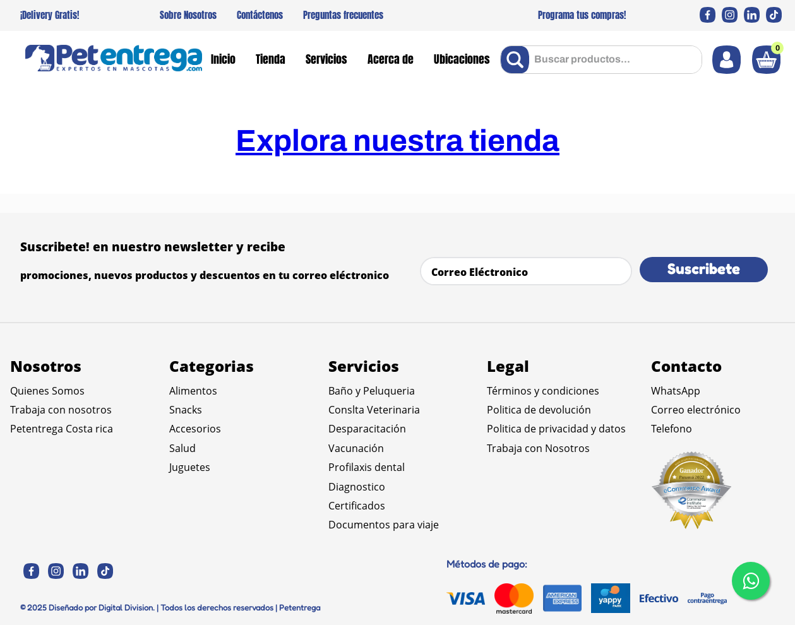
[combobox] (601, 59)
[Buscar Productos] (517, 59)
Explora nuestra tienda (397, 140)
